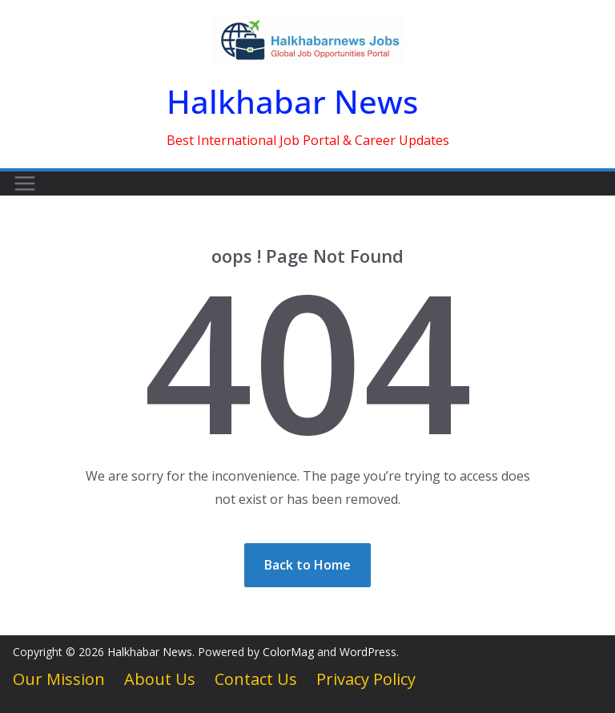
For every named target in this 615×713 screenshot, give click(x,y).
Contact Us (256, 679)
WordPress (368, 651)
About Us (159, 679)
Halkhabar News (292, 101)
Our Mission (59, 679)
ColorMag (288, 651)
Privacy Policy (366, 679)
